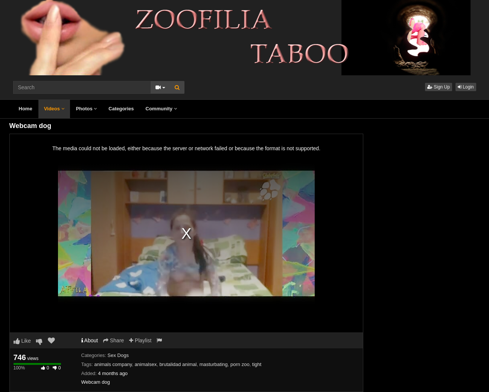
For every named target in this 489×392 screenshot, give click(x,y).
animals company (113, 364)
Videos (54, 108)
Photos (86, 108)
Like (22, 341)
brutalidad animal (178, 364)
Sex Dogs (118, 355)
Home (25, 108)
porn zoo (240, 364)
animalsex (146, 364)
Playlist (140, 340)
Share (113, 340)
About (89, 340)
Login (466, 87)
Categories (121, 108)
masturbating (214, 364)
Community (161, 108)
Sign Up (438, 87)
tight (257, 364)
